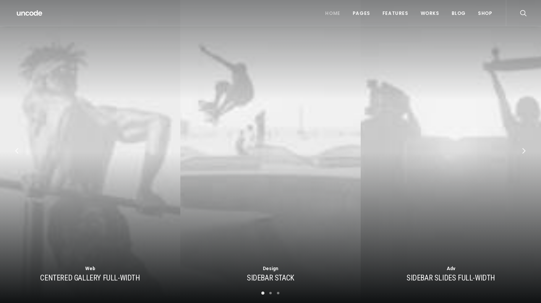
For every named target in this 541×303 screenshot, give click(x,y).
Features (395, 13)
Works (430, 13)
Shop (485, 13)
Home (332, 13)
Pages (361, 13)
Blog (459, 13)
